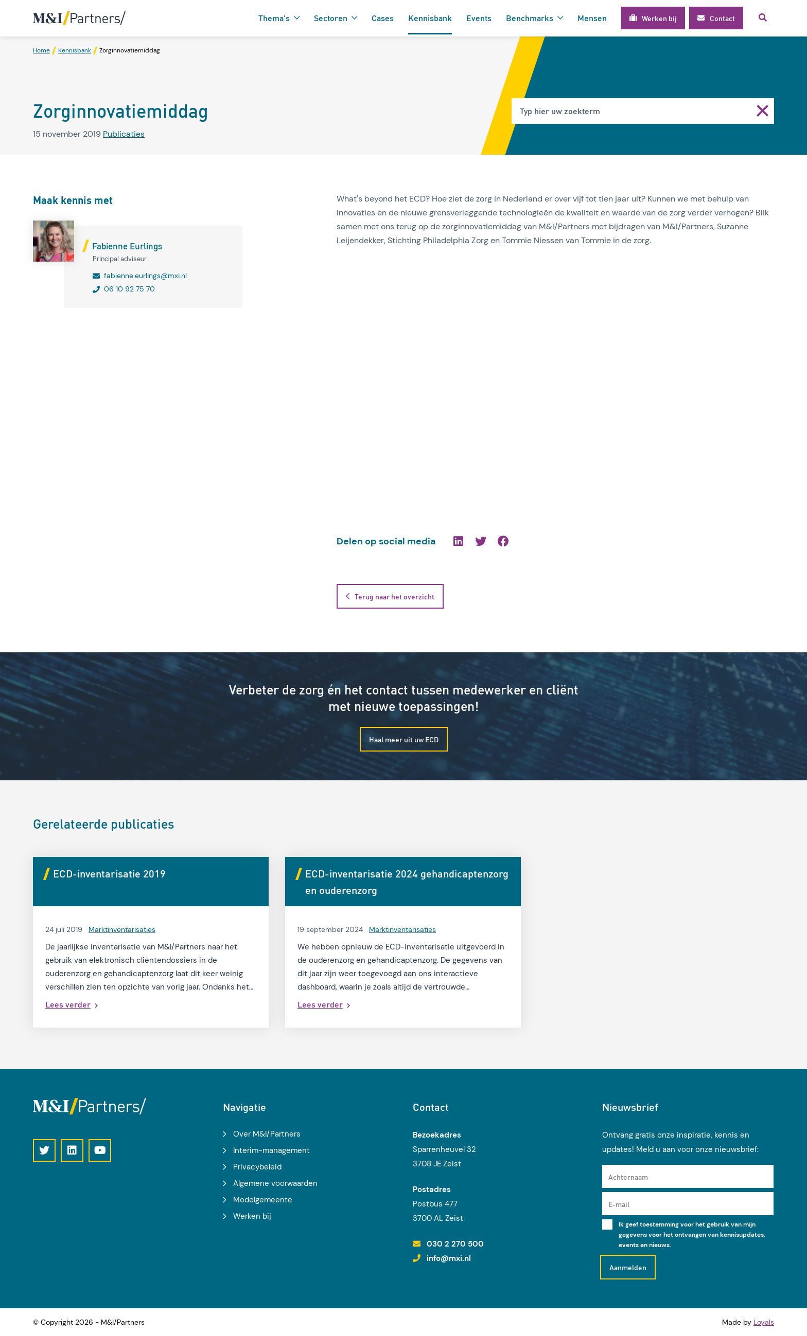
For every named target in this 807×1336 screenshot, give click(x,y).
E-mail (618, 1204)
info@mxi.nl (449, 1258)
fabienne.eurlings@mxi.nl (145, 275)
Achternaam (628, 1176)
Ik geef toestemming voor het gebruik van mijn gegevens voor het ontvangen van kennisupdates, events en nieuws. (692, 1234)
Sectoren (330, 17)
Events (479, 17)
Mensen (592, 17)
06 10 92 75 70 (129, 289)
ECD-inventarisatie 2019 (109, 873)
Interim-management (271, 1150)
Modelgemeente (262, 1200)
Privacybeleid (257, 1167)
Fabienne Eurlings (127, 245)
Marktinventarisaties (122, 929)
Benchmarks (529, 17)
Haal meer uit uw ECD (403, 739)
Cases (383, 17)
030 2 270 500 (455, 1244)
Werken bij (252, 1216)
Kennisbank (430, 17)
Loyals (763, 1322)
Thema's (274, 17)
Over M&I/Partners (267, 1134)
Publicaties (124, 134)
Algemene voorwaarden (275, 1183)
